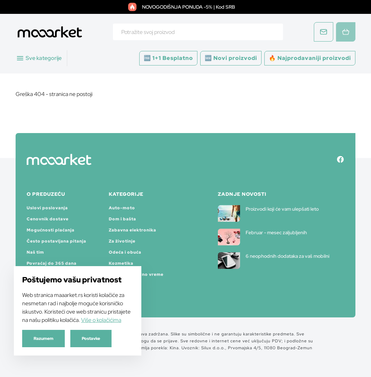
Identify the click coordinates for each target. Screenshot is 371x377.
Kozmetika (121, 263)
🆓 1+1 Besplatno (168, 58)
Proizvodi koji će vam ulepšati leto (268, 213)
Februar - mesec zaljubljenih (262, 237)
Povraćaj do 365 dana (52, 263)
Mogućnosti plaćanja (50, 230)
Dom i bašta (122, 219)
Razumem (43, 338)
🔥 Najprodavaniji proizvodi (310, 58)
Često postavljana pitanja (56, 241)
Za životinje (122, 241)
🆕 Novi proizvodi (231, 58)
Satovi (116, 285)
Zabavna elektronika (132, 230)
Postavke (91, 338)
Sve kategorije (39, 58)
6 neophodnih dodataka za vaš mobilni (273, 260)
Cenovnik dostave (48, 219)
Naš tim (35, 252)
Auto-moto (122, 208)
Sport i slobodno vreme (136, 274)
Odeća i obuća (125, 252)
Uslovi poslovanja (47, 208)
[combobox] (198, 32)
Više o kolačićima (101, 320)
